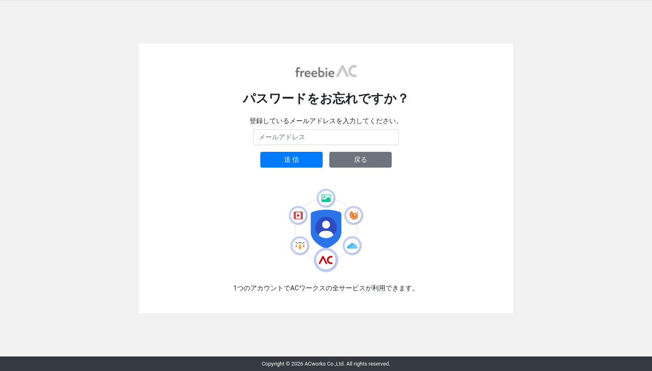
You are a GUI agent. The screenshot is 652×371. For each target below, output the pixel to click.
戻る (360, 159)
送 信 (291, 159)
